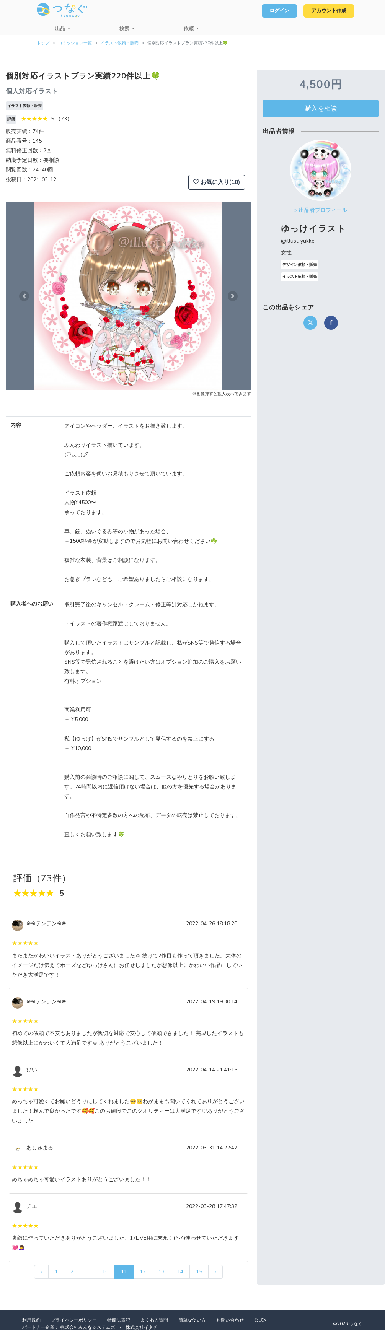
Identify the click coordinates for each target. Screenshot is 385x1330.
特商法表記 (118, 1320)
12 (143, 1271)
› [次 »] (215, 1271)
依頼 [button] (189, 28)
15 (199, 1271)
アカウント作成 (327, 10)
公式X (260, 1320)
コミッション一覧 (75, 43)
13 (161, 1271)
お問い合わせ (230, 1320)
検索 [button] (125, 28)
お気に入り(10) (216, 182)
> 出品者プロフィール (320, 210)
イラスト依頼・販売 (120, 43)
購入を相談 (321, 108)
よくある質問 (154, 1320)
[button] (24, 296)
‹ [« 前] (41, 1271)
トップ (43, 43)
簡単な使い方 (192, 1320)
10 (105, 1271)
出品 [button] (61, 28)
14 (180, 1271)
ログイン (276, 10)
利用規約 (31, 1320)
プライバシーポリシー (74, 1320)
